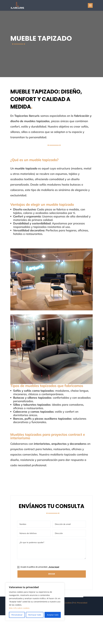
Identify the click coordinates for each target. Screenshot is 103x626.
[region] (34, 602)
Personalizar (17, 615)
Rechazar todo (34, 615)
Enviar (51, 574)
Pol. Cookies (66, 602)
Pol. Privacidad (80, 602)
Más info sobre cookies (19, 608)
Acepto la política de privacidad (38, 567)
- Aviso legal (53, 567)
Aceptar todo (52, 615)
